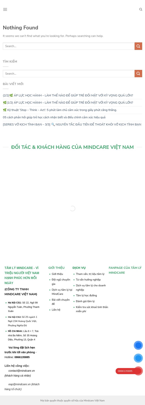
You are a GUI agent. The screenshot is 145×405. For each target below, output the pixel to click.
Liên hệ (56, 310)
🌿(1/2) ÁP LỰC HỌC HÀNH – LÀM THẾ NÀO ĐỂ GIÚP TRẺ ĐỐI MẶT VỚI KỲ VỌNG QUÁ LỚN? (68, 103)
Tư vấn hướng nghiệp (88, 279)
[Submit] (138, 46)
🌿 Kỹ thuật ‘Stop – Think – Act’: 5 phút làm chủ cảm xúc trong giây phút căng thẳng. (60, 110)
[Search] (140, 9)
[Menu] (5, 9)
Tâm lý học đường (86, 295)
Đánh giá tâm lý (85, 301)
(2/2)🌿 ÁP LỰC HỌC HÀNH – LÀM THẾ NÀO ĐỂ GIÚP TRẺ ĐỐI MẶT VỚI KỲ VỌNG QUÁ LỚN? (68, 95)
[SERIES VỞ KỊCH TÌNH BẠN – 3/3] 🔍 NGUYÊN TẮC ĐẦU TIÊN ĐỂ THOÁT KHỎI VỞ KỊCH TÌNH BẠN (72, 124)
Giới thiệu (57, 274)
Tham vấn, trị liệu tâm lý (90, 274)
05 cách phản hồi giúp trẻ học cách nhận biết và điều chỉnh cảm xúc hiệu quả (54, 117)
